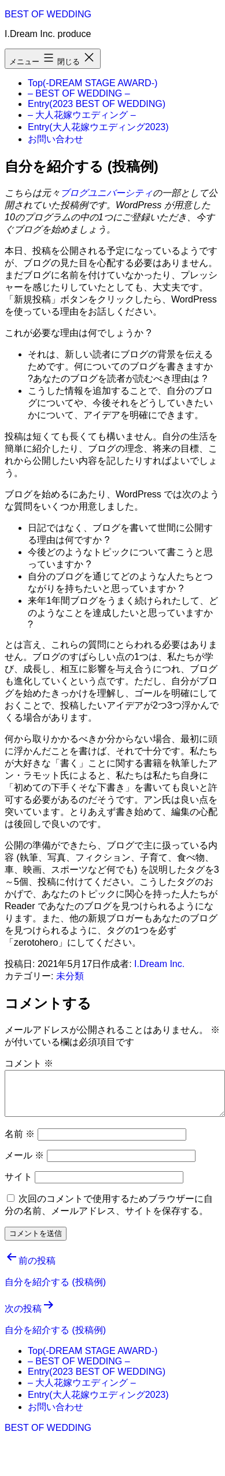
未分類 (70, 976)
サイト (18, 1177)
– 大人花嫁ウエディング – (82, 115)
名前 (20, 1134)
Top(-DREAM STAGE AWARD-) (92, 83)
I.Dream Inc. (159, 964)
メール (24, 1155)
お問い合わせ (55, 139)
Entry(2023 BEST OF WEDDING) (96, 104)
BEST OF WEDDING (48, 14)
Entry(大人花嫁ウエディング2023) (98, 127)
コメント (29, 1063)
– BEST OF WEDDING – (79, 93)
